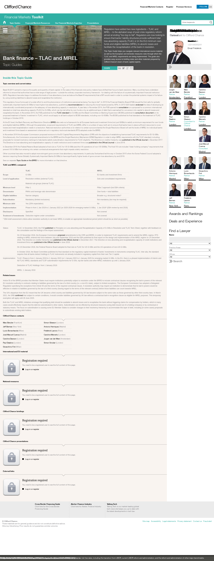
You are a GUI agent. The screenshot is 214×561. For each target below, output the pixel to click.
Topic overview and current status (17, 83)
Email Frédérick (194, 48)
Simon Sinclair (49, 343)
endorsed (139, 105)
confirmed (19, 295)
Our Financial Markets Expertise (68, 23)
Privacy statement (184, 521)
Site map (146, 521)
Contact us (197, 521)
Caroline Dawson (9, 339)
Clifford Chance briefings (13, 411)
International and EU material (15, 351)
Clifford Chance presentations (15, 441)
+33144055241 (195, 44)
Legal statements (169, 521)
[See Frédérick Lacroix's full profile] (190, 67)
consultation (124, 107)
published (49, 228)
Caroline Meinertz (51, 335)
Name (171, 235)
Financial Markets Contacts (151, 7)
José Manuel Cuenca (11, 335)
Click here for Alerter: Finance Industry (86, 505)
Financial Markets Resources (37, 23)
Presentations (93, 23)
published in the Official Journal (135, 140)
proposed (61, 235)
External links (8, 471)
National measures (11, 381)
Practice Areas (174, 247)
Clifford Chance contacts (13, 316)
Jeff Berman (7, 327)
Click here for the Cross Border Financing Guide (47, 506)
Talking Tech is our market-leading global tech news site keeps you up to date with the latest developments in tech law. (123, 507)
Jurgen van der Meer (52, 339)
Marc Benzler (8, 323)
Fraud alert (207, 521)
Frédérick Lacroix (50, 331)
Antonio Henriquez (51, 327)
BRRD (53, 122)
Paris (190, 41)
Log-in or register (32, 369)
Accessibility (156, 521)
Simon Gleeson (50, 323)
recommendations (75, 105)
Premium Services (184, 7)
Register (169, 7)
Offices (172, 254)
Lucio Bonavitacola (10, 331)
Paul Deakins (8, 343)
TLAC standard (63, 113)
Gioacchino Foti (9, 347)
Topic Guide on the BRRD (27, 160)
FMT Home (4, 23)
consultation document (144, 113)
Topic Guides (15, 23)
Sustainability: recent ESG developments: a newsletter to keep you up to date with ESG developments (40, 558)
